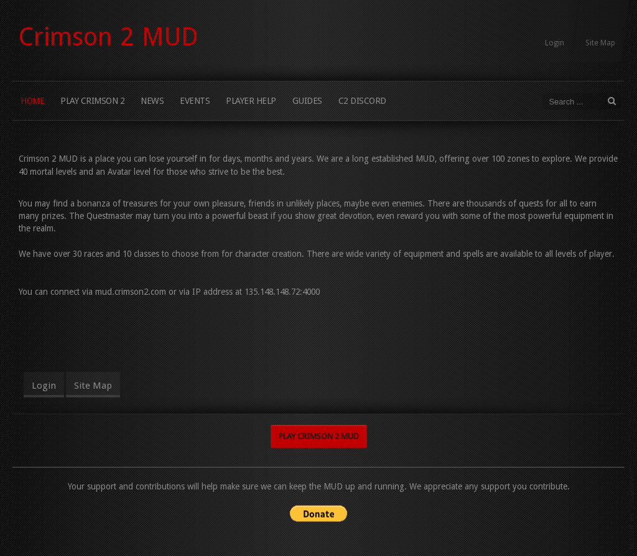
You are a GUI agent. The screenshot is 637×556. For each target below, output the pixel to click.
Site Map (600, 43)
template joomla (632, 509)
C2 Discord (362, 101)
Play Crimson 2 (92, 101)
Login (554, 43)
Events (195, 101)
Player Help (251, 101)
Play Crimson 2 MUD (319, 435)
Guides (307, 101)
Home (32, 101)
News (152, 101)
